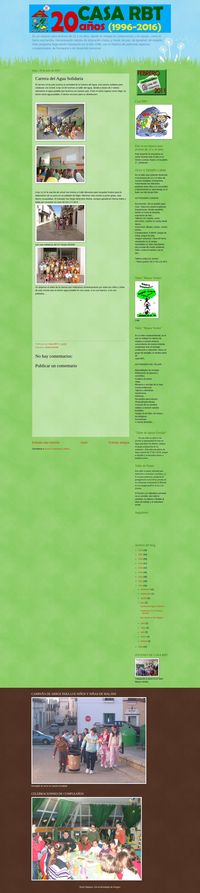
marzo (144, 637)
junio (143, 623)
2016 (140, 559)
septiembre (146, 594)
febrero (144, 641)
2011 (140, 581)
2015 (140, 563)
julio (143, 603)
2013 (140, 572)
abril (143, 632)
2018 (140, 550)
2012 (140, 577)
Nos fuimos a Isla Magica (151, 618)
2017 (140, 554)
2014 (140, 568)
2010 (140, 586)
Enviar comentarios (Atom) (57, 449)
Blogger (116, 887)
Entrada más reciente (46, 442)
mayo (143, 628)
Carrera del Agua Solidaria (152, 606)
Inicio (84, 442)
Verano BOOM (51, 347)
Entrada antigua (119, 442)
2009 (140, 647)
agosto (144, 598)
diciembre (145, 589)
